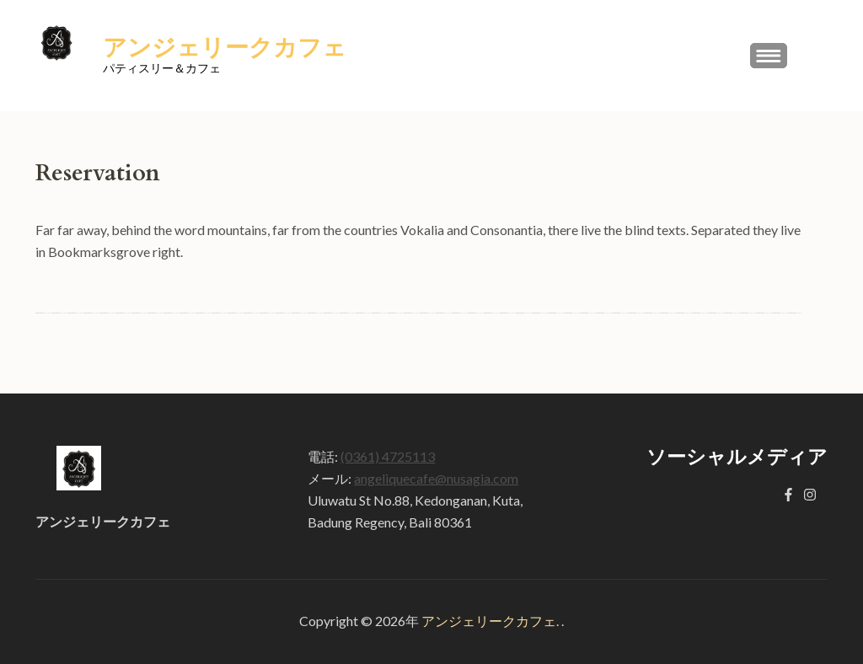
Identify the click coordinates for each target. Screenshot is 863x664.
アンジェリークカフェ (224, 48)
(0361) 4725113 (387, 456)
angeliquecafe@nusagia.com (436, 478)
